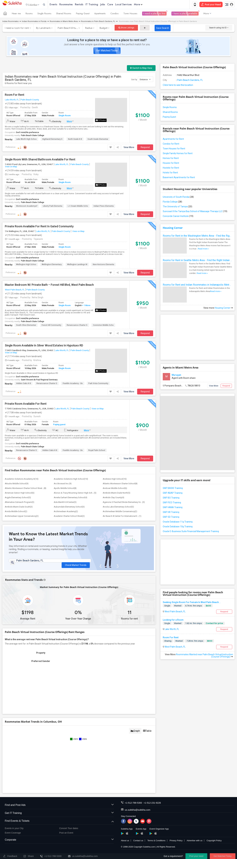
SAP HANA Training (172, 508)
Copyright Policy (214, 843)
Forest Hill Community (51, 325)
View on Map (11, 167)
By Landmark (43, 28)
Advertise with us (194, 843)
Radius (88, 28)
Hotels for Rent (170, 173)
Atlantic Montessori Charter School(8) (120, 484)
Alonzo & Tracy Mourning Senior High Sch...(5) (75, 493)
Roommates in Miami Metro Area (64, 22)
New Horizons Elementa (103, 265)
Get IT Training (59, 815)
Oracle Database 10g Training (178, 527)
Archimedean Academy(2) (66, 512)
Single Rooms (44, 14)
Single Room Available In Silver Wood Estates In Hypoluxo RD (44, 346)
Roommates (72, 5)
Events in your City (14, 830)
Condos (114, 14)
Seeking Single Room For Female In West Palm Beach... (192, 603)
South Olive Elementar (26, 325)
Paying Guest (82, 14)
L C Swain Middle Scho (78, 206)
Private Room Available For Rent (26, 404)
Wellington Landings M (77, 265)
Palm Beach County (30, 100)
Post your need (196, 856)
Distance (145, 80)
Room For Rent (14, 95)
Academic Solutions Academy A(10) (21, 479)
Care (116, 5)
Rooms (29, 14)
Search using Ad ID (218, 28)
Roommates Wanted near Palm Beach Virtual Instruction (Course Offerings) (204, 656)
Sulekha (12, 4)
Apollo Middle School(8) (65, 489)
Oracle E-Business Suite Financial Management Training (191, 532)
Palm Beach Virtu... (68, 28)
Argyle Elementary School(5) (18, 498)
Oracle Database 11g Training (178, 522)
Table (147, 732)
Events (59, 5)
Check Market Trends (75, 563)
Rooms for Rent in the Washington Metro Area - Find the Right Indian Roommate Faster (197, 236)
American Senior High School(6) (19, 493)
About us (125, 843)
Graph (135, 732)
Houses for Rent (171, 163)
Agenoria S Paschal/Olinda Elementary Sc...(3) (124, 503)
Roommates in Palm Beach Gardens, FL (98, 22)
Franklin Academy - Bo (73, 384)
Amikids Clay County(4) (113, 498)
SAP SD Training (171, 517)
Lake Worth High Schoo (26, 140)
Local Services (129, 5)
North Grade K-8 (75, 140)
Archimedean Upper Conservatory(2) (22, 516)
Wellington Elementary (52, 265)
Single (167, 606)
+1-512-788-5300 (133, 805)
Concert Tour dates (68, 830)
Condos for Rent (171, 144)
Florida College (172, 202)
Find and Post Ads (59, 807)
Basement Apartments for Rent (179, 178)
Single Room (65, 116)
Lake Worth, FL (12, 100)
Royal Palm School (96, 451)
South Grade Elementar (98, 140)
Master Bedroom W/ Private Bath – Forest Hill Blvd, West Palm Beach (49, 285)
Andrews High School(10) (115, 479)
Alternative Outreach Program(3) (19, 503)
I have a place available (185, 14)
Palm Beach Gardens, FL (190, 80)
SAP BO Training (171, 498)
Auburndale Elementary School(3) (69, 507)
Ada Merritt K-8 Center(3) (65, 503)
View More (129, 148)
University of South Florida (178, 197)
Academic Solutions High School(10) (71, 479)
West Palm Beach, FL (15, 290)
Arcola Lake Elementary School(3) (118, 507)
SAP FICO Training (172, 503)
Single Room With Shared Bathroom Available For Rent (40, 160)
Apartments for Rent (173, 139)
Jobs (109, 5)
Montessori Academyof (26, 206)
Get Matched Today (107, 51)
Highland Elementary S (52, 140)
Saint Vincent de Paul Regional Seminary (39, 380)
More (144, 5)
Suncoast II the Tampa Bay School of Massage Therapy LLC (195, 212)
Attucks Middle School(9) (16, 484)
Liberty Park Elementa (52, 206)
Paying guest (59, 425)
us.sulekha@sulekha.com (137, 812)
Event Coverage (13, 835)
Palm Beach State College (32, 136)
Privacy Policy (176, 843)
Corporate (59, 842)
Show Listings (126, 28)
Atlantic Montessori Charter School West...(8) (25, 489)
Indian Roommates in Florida (34, 22)
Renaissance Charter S (77, 325)
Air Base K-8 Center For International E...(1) (122, 516)
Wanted (177, 606)
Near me (16, 14)
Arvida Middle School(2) (16, 512)
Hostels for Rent (171, 168)
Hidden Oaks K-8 (23, 384)
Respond (145, 148)
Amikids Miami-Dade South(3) (19, 507)
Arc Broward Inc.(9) (63, 484)
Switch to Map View (141, 68)
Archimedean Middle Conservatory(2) (120, 512)
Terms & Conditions (156, 843)
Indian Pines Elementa (104, 206)
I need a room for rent (17, 28)
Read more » (203, 249)
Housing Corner (173, 228)
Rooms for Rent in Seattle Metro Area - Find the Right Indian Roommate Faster (197, 260)
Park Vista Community (98, 384)
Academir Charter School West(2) (69, 516)
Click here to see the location (178, 85)
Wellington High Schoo (26, 265)
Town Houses (130, 14)
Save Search (162, 28)
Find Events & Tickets (59, 823)
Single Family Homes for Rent (178, 154)
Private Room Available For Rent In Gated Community (39, 226)
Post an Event (66, 835)
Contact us (138, 843)
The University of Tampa (177, 207)
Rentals (85, 5)
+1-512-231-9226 (152, 805)
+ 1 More (86, 306)
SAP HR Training (171, 513)
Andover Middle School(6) (115, 489)
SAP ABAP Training (172, 493)
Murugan (176, 375)
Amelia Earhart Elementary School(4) (70, 498)
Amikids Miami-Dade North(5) (116, 493)
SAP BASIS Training (173, 489)
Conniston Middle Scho (103, 325)
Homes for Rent (171, 159)
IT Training (98, 5)
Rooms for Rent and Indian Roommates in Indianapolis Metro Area (197, 285)
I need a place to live (154, 14)
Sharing (167, 641)
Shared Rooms (63, 14)
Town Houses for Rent (174, 149)
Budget (104, 28)
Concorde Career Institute (178, 217)
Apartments (100, 14)
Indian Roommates (10, 22)
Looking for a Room (173, 620)
